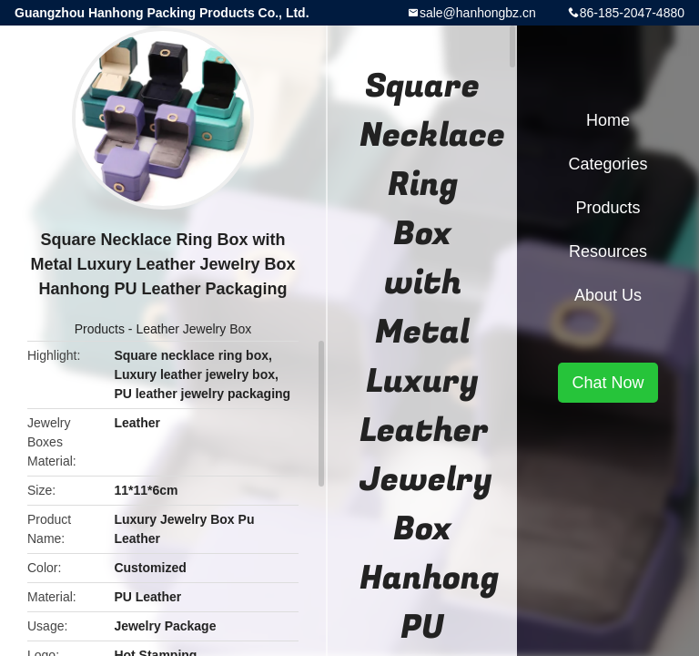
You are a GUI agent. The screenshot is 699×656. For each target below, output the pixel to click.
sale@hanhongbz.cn (478, 12)
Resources (608, 251)
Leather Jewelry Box (193, 329)
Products (100, 329)
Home (608, 120)
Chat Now (607, 383)
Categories (607, 164)
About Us (608, 295)
